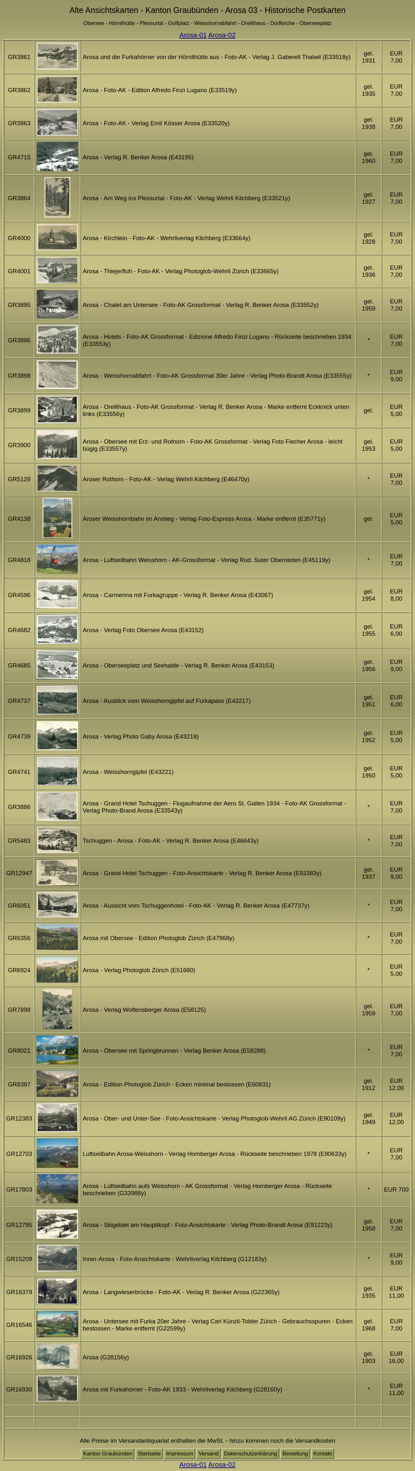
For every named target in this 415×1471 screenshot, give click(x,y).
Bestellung (295, 1454)
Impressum (179, 1454)
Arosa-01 (193, 35)
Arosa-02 (221, 35)
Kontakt (323, 1454)
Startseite (149, 1454)
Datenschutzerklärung (250, 1454)
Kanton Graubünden (107, 1454)
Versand (208, 1454)
